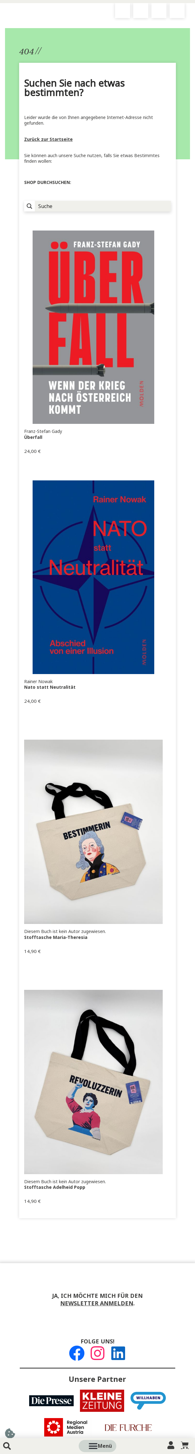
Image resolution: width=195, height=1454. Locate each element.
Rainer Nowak (38, 681)
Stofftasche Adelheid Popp (54, 1187)
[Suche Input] (103, 206)
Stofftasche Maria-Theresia (55, 937)
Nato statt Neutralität (50, 687)
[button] (105, 1446)
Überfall (33, 437)
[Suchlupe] (29, 206)
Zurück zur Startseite (48, 139)
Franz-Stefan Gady (43, 431)
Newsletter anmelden (96, 1303)
